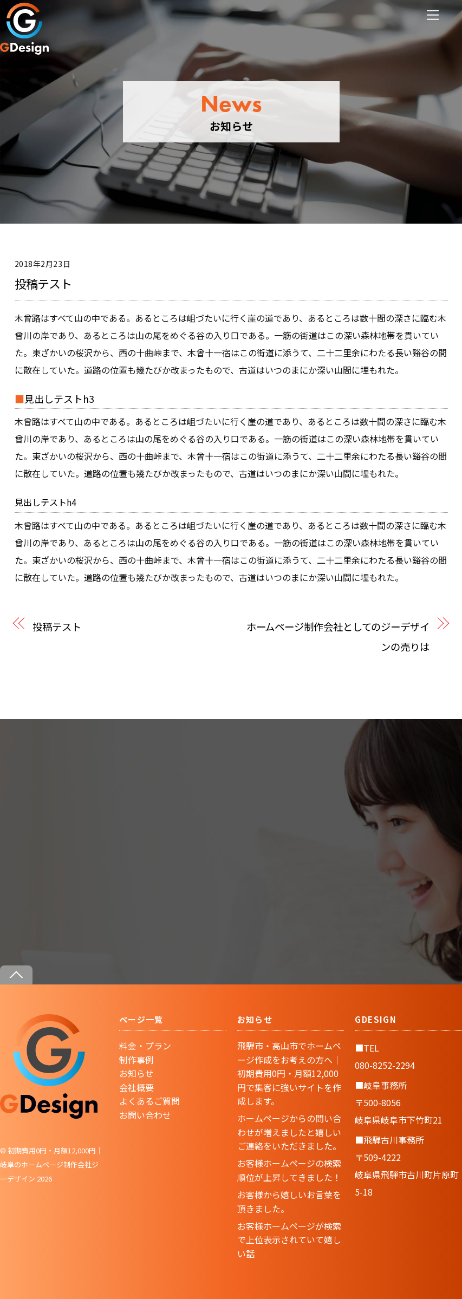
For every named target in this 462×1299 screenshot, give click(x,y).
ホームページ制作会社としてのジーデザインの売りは (338, 636)
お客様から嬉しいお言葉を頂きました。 (289, 1201)
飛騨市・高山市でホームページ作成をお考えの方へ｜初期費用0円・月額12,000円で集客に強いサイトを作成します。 (289, 1073)
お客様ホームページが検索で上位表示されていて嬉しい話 (289, 1239)
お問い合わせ (145, 1114)
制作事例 (136, 1059)
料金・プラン (145, 1045)
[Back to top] (16, 974)
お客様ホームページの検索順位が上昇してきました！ (289, 1170)
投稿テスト (43, 283)
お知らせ (136, 1073)
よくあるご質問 (149, 1100)
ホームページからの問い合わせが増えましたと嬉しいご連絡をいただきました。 (289, 1132)
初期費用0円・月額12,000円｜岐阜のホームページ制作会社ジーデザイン (51, 1164)
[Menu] (433, 15)
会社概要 (136, 1087)
